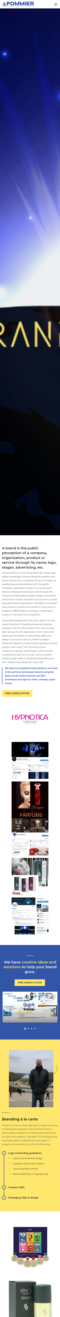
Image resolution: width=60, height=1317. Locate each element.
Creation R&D (13, 1187)
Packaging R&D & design (20, 1198)
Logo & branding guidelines (22, 1153)
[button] (25, 1028)
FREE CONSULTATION (17, 693)
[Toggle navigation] (56, 4)
